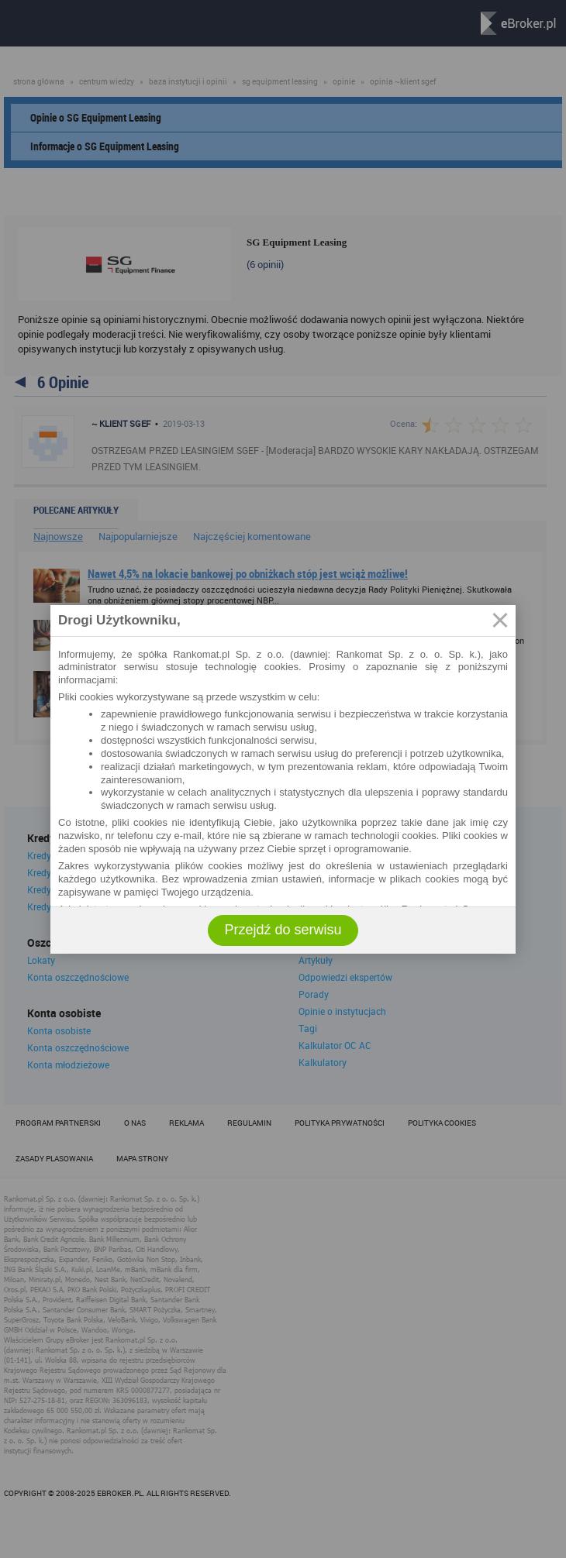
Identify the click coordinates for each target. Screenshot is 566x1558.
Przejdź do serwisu (282, 929)
